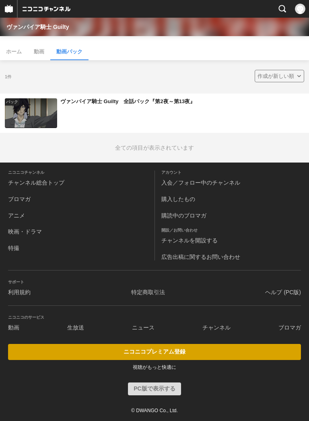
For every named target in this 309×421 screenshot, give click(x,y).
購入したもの (178, 199)
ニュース (143, 327)
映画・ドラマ (25, 231)
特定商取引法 (148, 292)
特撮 (13, 248)
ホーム (14, 52)
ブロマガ (19, 199)
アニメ (16, 215)
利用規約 (19, 292)
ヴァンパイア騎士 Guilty (37, 27)
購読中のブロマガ (183, 215)
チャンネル (216, 327)
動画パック (69, 52)
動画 (39, 52)
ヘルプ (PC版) (283, 292)
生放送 (75, 327)
